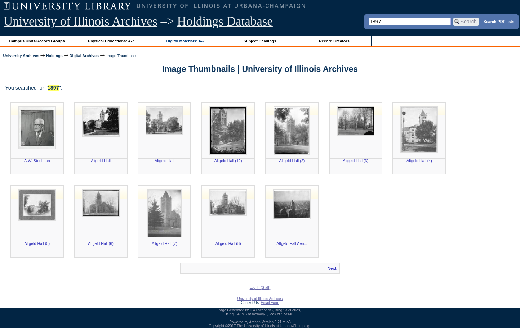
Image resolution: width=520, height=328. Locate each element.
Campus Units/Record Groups (37, 41)
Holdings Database (225, 21)
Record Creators (334, 41)
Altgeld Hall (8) (228, 243)
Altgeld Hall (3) (355, 161)
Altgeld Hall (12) (228, 161)
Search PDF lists (499, 21)
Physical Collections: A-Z (111, 41)
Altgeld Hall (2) (292, 161)
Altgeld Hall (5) (37, 243)
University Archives (21, 56)
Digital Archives (84, 56)
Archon (255, 322)
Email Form (270, 303)
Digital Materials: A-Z (185, 41)
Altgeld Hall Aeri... (291, 243)
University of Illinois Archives (80, 21)
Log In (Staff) (260, 288)
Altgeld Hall (101, 161)
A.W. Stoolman (37, 161)
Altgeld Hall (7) (164, 243)
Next (332, 268)
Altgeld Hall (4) (419, 161)
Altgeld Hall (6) (101, 243)
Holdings (54, 56)
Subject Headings (260, 41)
